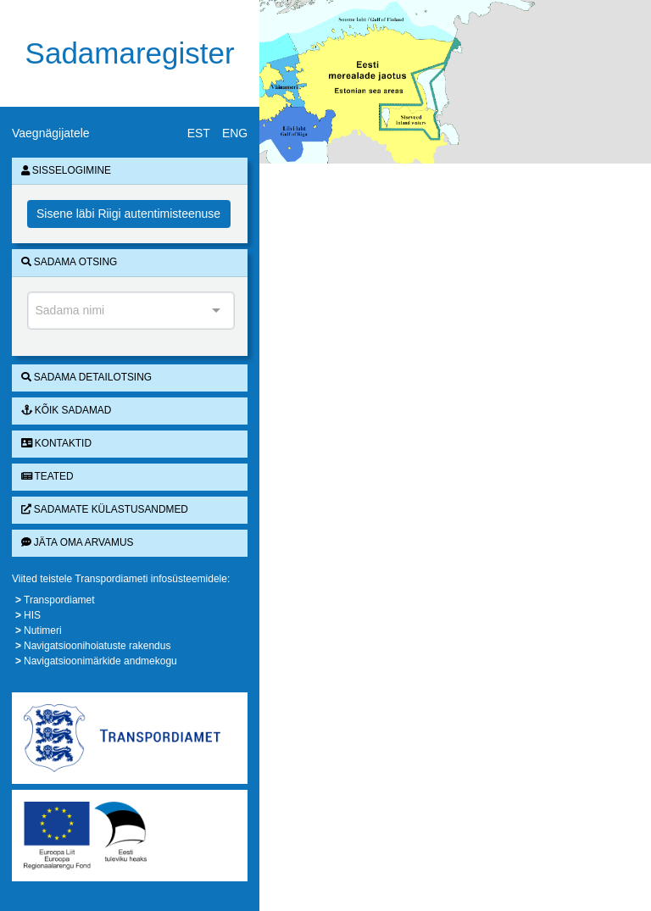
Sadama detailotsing (87, 377)
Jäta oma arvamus (77, 542)
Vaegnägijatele (51, 133)
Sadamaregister (130, 52)
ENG (235, 133)
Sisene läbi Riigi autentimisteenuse (128, 213)
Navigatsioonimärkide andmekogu (100, 661)
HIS (32, 615)
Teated (47, 476)
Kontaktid (56, 443)
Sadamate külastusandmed (104, 509)
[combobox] (131, 311)
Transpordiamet (59, 600)
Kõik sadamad (66, 410)
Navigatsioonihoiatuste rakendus (97, 646)
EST (198, 133)
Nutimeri (43, 630)
